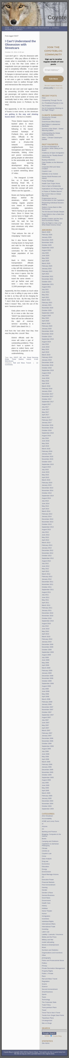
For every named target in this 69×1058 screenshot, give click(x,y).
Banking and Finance (49, 832)
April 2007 (45, 728)
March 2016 (46, 449)
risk (24, 357)
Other (44, 955)
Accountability (47, 818)
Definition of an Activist (50, 174)
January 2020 (47, 329)
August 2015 (46, 467)
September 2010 (48, 621)
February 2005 (47, 796)
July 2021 (45, 289)
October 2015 (47, 462)
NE (20, 357)
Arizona (44, 826)
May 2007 (45, 725)
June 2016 (45, 441)
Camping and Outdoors (50, 841)
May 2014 (45, 506)
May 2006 (45, 756)
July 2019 (45, 344)
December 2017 (47, 394)
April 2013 (45, 540)
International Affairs (49, 924)
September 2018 (48, 370)
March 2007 (46, 730)
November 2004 (47, 803)
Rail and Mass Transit (22, 363)
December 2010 (47, 613)
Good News (46, 898)
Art (43, 829)
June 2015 (45, 472)
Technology (46, 999)
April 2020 (45, 321)
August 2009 (46, 655)
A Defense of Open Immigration (53, 153)
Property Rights (47, 971)
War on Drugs (47, 1023)
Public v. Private (47, 973)
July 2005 (45, 783)
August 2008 (46, 686)
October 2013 (47, 524)
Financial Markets (48, 882)
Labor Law (45, 932)
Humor (44, 913)
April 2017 (45, 415)
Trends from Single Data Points (53, 1015)
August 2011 (46, 592)
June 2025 (45, 255)
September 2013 (48, 527)
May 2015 (45, 475)
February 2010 (47, 639)
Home (7, 28)
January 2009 (47, 673)
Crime (44, 856)
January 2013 (47, 548)
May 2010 (45, 631)
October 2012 (47, 555)
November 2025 (47, 242)
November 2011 (47, 584)
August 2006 (46, 749)
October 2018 (47, 368)
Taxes (44, 997)
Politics (44, 963)
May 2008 (45, 694)
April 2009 (45, 665)
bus (11, 357)
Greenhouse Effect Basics (51, 122)
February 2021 (47, 302)
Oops (44, 98)
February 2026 (47, 235)
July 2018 (45, 375)
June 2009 (45, 660)
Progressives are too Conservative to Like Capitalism (53, 199)
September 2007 (48, 715)
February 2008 (47, 702)
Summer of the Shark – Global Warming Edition (52, 129)
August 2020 (46, 315)
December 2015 (47, 456)
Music (44, 947)
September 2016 (48, 433)
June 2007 (45, 723)
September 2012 (48, 558)
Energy (44, 869)
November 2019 (47, 334)
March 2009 (46, 668)
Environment (46, 872)
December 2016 (47, 425)
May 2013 (45, 537)
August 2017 (46, 404)
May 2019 (45, 349)
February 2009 (47, 670)
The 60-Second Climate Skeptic (53, 212)
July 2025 (45, 253)
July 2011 (45, 595)
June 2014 (45, 503)
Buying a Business (48, 160)
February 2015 (47, 483)
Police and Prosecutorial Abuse (53, 960)
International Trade (48, 926)
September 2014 (48, 496)
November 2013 (47, 522)
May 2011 (45, 600)
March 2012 (46, 574)
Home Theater (47, 911)
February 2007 (47, 733)
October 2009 (47, 650)
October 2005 (47, 775)
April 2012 (45, 571)
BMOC (29, 28)
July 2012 (45, 563)
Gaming (44, 887)
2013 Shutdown (47, 816)
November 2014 (47, 490)
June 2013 (45, 535)
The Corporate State (49, 1002)
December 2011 (47, 582)
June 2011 (45, 597)
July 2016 (45, 438)
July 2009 (45, 657)
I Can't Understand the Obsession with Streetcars (20, 45)
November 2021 (47, 279)
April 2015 (45, 477)
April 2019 (45, 352)
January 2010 (47, 642)
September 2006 (48, 746)
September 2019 (48, 339)
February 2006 (47, 764)
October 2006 (47, 743)
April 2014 (45, 509)
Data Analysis (47, 859)
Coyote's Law (46, 853)
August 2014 (46, 498)
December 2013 (47, 519)
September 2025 (48, 248)
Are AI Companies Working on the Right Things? (52, 109)
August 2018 (46, 373)
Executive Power (48, 879)
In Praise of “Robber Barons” (52, 191)
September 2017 (48, 402)
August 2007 (46, 717)
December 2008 (47, 676)
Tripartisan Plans (48, 1018)
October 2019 (47, 336)
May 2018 (45, 381)
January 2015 (47, 485)
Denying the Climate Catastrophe (49, 118)
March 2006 (46, 762)
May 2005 (45, 788)
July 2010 (45, 626)
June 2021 (45, 292)
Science (45, 986)
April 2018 (45, 383)
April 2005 (45, 790)
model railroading (48, 942)
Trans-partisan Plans (49, 1007)
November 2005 (47, 772)
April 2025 (45, 261)
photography (46, 958)
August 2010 (46, 623)
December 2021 (47, 276)
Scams (44, 984)
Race (44, 976)
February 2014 (47, 514)
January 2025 (47, 268)
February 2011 (47, 608)
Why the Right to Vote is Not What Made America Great (52, 224)
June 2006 (45, 754)
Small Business (47, 992)
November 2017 (47, 396)
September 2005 (48, 777)
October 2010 (47, 618)
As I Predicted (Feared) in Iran (52, 103)
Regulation (46, 981)
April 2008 (45, 696)
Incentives (45, 919)
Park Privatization (41, 28)
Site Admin (46, 1043)
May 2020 (45, 318)
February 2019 (47, 357)
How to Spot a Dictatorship (51, 186)
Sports (44, 994)
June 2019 (45, 347)
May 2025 (45, 258)
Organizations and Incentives (52, 953)
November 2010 (47, 616)
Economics (46, 864)
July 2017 (45, 407)
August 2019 (46, 342)
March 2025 (46, 263)
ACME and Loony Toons (50, 821)
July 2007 (45, 720)
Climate (44, 848)
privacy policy (48, 88)
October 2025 (47, 245)
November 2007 (47, 709)
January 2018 (47, 391)
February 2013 (47, 545)
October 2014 (47, 493)
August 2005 (46, 780)
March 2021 (46, 300)
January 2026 (47, 237)
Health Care (46, 903)
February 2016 (47, 451)
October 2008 (47, 681)
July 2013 (45, 532)
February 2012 (47, 576)
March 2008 (46, 699)
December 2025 (47, 240)
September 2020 (48, 313)
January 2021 (47, 305)
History (44, 906)
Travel (44, 1010)
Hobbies (45, 908)
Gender (44, 890)
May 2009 (45, 663)
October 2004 (47, 806)
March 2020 (46, 323)
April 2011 (45, 603)
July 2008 (45, 689)
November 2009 (47, 647)
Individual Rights (48, 921)
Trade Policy (46, 1005)
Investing (45, 929)
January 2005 (47, 798)
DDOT (16, 357)
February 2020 (47, 326)
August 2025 (46, 250)
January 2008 (47, 704)
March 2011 (46, 605)
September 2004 (48, 809)
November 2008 (47, 678)
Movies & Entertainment (50, 945)
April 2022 (45, 274)
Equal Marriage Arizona (50, 874)
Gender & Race (47, 893)
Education (45, 866)
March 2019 (46, 355)
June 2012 (45, 566)
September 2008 (48, 683)
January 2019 (47, 360)
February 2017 (47, 420)
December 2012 (47, 550)
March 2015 (46, 480)
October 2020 (47, 310)
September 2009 (48, 652)
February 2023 (47, 271)
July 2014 (45, 501)
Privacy (44, 966)
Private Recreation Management (53, 968)
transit (29, 359)
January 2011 (47, 610)
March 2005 (46, 793)
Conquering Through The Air (52, 100)
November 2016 (47, 428)
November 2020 (47, 308)
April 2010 (45, 634)
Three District (17, 359)
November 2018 (47, 365)
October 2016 (47, 430)
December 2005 (47, 770)
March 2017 (46, 417)
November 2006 (47, 741)
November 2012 (47, 553)
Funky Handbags (48, 181)
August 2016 (46, 435)
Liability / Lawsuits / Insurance (52, 934)
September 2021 (48, 284)
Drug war (45, 861)
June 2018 (45, 378)
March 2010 (46, 636)
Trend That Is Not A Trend (51, 1013)
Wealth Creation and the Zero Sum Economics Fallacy (52, 219)
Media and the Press (49, 937)
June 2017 (45, 409)
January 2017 (47, 422)
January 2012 (47, 579)
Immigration (46, 916)
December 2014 (47, 488)
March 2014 (46, 511)
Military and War (47, 940)
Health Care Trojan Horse (51, 183)
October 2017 (47, 399)
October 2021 (47, 282)
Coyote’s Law (46, 171)
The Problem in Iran (49, 106)
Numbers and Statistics (50, 950)
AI (42, 824)
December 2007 (47, 707)
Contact (19, 29)
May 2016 (45, 443)
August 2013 (46, 529)
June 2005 (45, 785)
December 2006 (47, 738)
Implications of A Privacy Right (52, 189)
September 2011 (48, 589)
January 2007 (47, 736)
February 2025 (47, 266)
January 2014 (47, 516)
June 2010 (45, 629)
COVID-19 (45, 851)
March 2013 (46, 542)
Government (46, 900)
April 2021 (45, 297)
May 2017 (45, 412)
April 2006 (45, 759)
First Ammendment (48, 885)
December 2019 (47, 331)
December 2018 (47, 362)
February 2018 (47, 388)
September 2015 (48, 464)
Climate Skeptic (18, 28)
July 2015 (45, 469)
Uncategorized (47, 1020)
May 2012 (45, 569)
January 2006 (47, 767)
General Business (48, 895)
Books (44, 839)
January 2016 (47, 454)
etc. (43, 877)
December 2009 (47, 644)
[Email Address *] (53, 70)
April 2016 (45, 446)
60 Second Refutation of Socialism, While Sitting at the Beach (52, 148)
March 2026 (46, 232)
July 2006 (45, 751)
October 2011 (47, 587)
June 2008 (45, 691)
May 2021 (45, 295)
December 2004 (47, 801)
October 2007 (47, 712)
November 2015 (47, 459)
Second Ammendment (50, 989)
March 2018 (46, 386)
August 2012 (46, 561)
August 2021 (46, 287)
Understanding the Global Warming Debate (51, 134)
